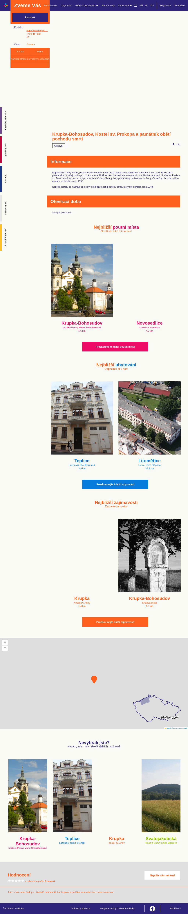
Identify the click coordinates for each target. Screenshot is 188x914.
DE (152, 5)
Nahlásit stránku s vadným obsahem (30, 58)
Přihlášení (180, 5)
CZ (135, 5)
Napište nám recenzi (162, 875)
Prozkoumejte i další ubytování (115, 484)
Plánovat (30, 17)
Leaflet (168, 728)
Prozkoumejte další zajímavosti (115, 622)
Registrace (165, 5)
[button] (94, 680)
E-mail (20, 51)
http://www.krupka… (37, 30)
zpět (176, 144)
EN (141, 5)
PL (146, 5)
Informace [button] (125, 5)
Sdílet (40, 51)
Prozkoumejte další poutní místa (115, 346)
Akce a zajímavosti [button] (86, 5)
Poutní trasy (108, 5)
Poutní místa (50, 5)
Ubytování (66, 5)
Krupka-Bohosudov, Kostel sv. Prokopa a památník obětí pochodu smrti (111, 136)
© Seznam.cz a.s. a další (179, 728)
